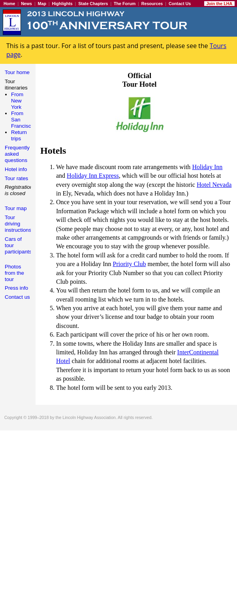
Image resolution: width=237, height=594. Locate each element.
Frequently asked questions (17, 154)
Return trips (19, 135)
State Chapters (93, 3)
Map (42, 3)
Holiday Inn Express (93, 175)
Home (9, 3)
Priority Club (129, 264)
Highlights (62, 3)
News (26, 3)
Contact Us (180, 3)
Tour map (16, 208)
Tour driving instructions (18, 223)
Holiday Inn (207, 167)
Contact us (17, 297)
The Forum (124, 3)
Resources (152, 3)
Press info (16, 288)
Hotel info (16, 169)
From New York (17, 100)
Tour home (17, 72)
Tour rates (16, 178)
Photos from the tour (14, 273)
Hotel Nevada (214, 184)
